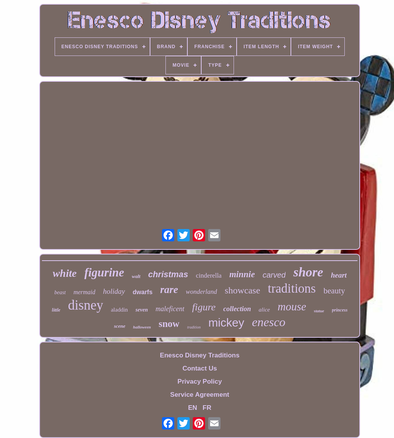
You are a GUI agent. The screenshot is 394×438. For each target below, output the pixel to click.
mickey (226, 322)
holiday (114, 291)
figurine (104, 272)
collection (237, 309)
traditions (292, 288)
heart (339, 275)
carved (273, 275)
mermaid (84, 292)
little (56, 310)
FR (207, 407)
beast (60, 292)
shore (308, 272)
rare (169, 289)
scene (119, 326)
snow (169, 323)
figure (203, 307)
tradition (193, 327)
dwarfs (143, 292)
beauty (334, 290)
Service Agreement (199, 394)
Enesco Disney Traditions (200, 355)
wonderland (201, 291)
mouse (292, 306)
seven (141, 310)
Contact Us (199, 368)
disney (85, 305)
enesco (268, 322)
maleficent (169, 309)
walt (136, 276)
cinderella (209, 275)
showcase (242, 290)
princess (340, 310)
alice (264, 310)
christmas (168, 274)
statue (319, 310)
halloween (142, 327)
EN (192, 407)
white (65, 273)
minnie (242, 274)
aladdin (119, 310)
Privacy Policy (199, 381)
